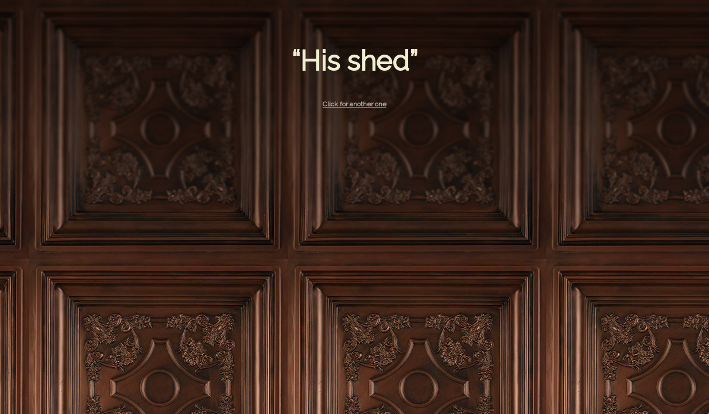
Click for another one (354, 104)
